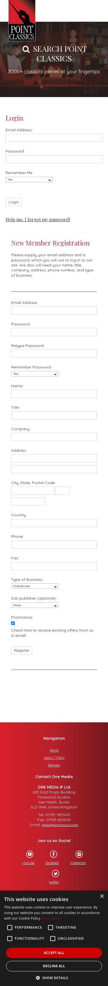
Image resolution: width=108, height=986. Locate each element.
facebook (50, 858)
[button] (54, 977)
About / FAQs (54, 758)
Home (54, 750)
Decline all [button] (54, 966)
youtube (25, 858)
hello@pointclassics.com (60, 825)
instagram (75, 858)
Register (54, 765)
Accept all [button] (54, 952)
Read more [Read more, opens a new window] (51, 918)
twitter (51, 877)
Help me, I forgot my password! (38, 219)
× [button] (102, 896)
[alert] (54, 938)
